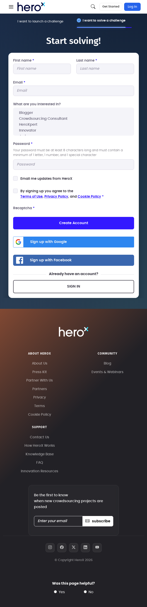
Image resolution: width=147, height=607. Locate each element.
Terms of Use (31, 196)
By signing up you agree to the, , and (62, 194)
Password (23, 144)
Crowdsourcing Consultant (73, 119)
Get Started (110, 6)
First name (23, 60)
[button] (11, 6)
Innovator (73, 130)
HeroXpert (73, 124)
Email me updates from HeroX (46, 178)
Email (19, 82)
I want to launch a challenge (40, 21)
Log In (132, 6)
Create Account (73, 223)
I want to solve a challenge (104, 20)
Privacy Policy (56, 196)
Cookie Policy (89, 196)
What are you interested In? (37, 104)
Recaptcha (24, 208)
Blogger (73, 113)
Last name (86, 60)
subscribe (97, 521)
